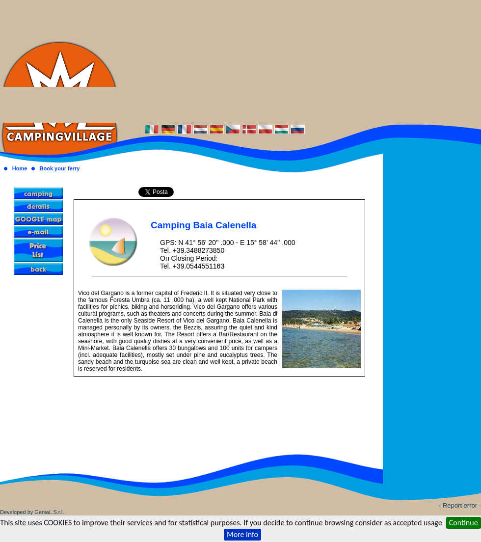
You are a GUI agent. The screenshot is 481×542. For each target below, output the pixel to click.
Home (19, 168)
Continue (463, 522)
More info (242, 534)
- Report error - (460, 505)
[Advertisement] (299, 61)
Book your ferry (60, 168)
